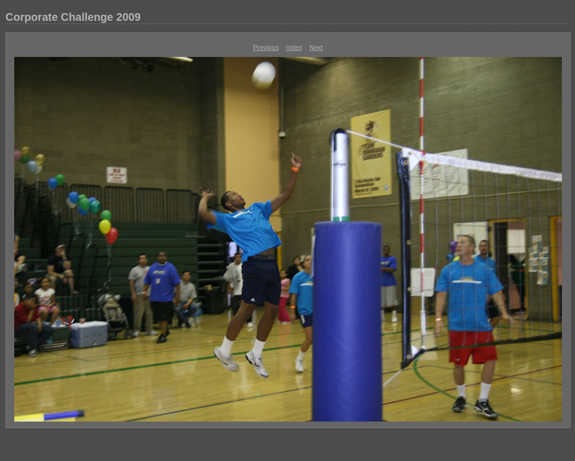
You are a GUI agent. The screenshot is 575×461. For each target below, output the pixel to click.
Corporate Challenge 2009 (73, 17)
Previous (266, 47)
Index (294, 47)
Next (316, 47)
